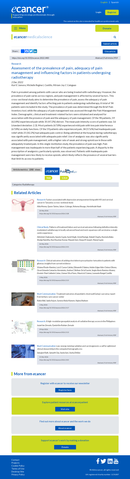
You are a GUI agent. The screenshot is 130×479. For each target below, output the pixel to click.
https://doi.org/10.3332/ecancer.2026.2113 (54, 332)
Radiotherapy (28, 184)
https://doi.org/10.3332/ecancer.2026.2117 (54, 308)
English (104, 2)
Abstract (99, 58)
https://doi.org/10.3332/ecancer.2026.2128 (54, 213)
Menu (20, 28)
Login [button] (98, 12)
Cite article (110, 51)
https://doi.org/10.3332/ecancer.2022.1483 (30, 58)
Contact (15, 459)
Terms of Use (17, 468)
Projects (15, 462)
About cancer (65, 428)
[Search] (115, 37)
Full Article (108, 58)
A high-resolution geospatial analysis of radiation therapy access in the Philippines (80, 321)
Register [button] (111, 12)
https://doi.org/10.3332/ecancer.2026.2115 (54, 280)
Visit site (65, 409)
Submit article (110, 44)
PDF (116, 58)
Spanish (115, 2)
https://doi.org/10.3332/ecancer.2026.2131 (54, 247)
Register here (65, 390)
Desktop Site (17, 471)
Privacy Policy (18, 474)
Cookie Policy (17, 465)
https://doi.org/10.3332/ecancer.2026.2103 (54, 360)
